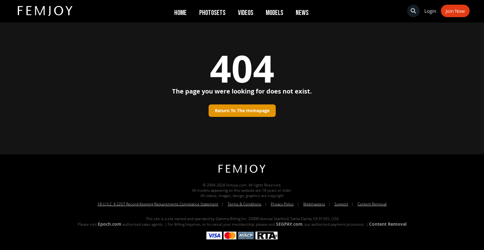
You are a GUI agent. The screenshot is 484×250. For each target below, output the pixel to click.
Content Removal (372, 204)
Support (341, 204)
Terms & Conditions (244, 204)
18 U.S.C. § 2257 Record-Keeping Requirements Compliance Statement (157, 204)
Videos (245, 12)
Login (430, 11)
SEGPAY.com (289, 224)
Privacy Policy (282, 204)
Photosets (212, 12)
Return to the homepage (242, 110)
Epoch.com (109, 224)
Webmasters (314, 204)
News (302, 12)
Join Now (455, 11)
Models (274, 12)
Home (180, 12)
